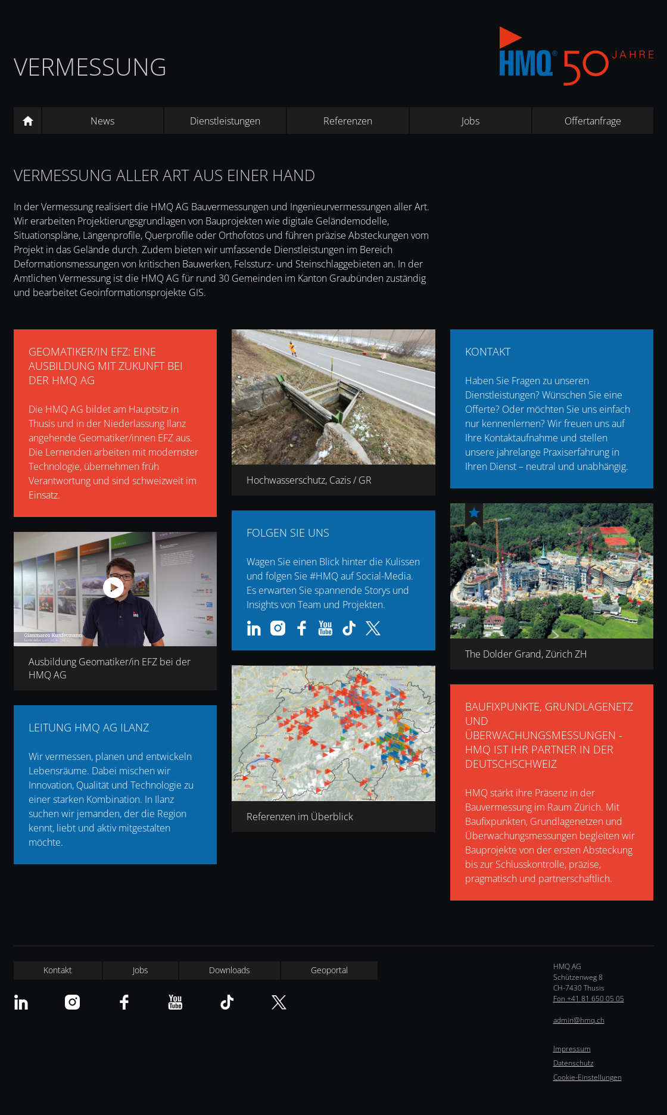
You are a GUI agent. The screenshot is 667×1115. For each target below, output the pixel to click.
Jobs (470, 120)
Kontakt (57, 970)
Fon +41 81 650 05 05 (588, 998)
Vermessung (90, 66)
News (102, 120)
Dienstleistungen (225, 120)
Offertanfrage (593, 120)
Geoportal (329, 970)
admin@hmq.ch (578, 1020)
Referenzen (347, 120)
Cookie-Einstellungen (587, 1077)
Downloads (229, 970)
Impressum (572, 1049)
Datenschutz (573, 1063)
